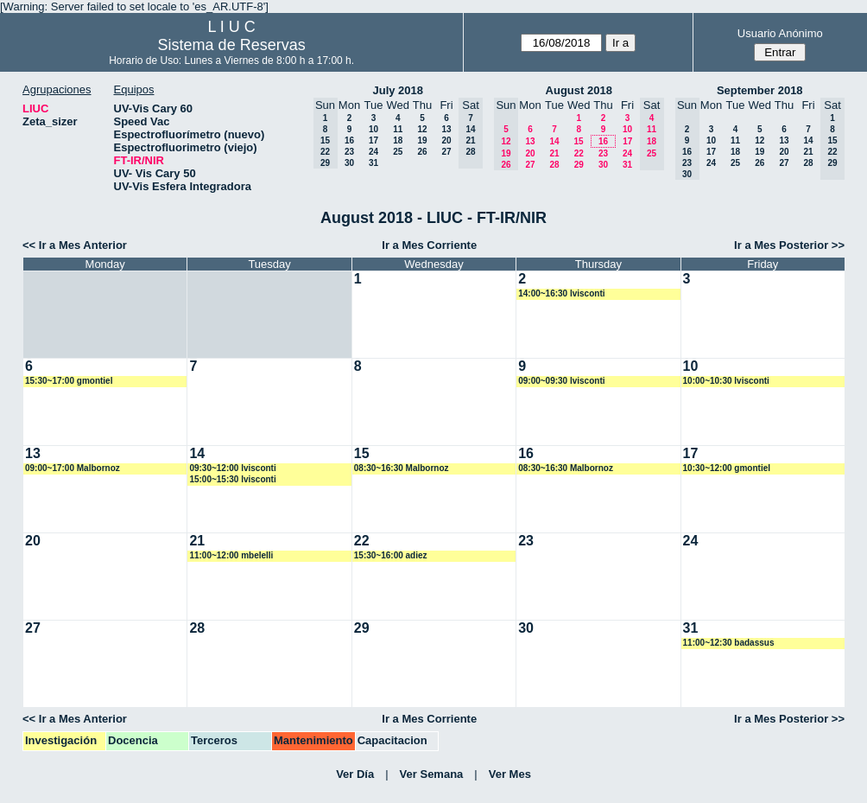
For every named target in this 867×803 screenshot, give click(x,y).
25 (397, 151)
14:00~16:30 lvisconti (561, 293)
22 (579, 153)
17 (373, 140)
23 (349, 151)
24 (373, 151)
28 (554, 164)
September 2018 (760, 90)
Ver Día (355, 774)
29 (579, 164)
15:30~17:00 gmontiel (68, 381)
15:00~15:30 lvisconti (232, 479)
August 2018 (579, 90)
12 (422, 129)
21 (554, 153)
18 (397, 140)
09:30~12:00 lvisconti (232, 468)
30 (349, 163)
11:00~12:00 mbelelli (231, 555)
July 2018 (397, 90)
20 (446, 140)
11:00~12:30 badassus (729, 642)
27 (446, 151)
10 (373, 129)
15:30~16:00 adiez (390, 555)
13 (446, 129)
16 (349, 140)
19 (422, 140)
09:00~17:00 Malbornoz (72, 468)
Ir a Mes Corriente (429, 245)
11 (397, 129)
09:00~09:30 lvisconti (561, 381)
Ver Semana (432, 774)
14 (554, 141)
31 (373, 163)
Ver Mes (510, 774)
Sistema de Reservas (232, 45)
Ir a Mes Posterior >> (789, 245)
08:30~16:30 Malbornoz (401, 468)
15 (578, 141)
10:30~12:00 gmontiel (726, 468)
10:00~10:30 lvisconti (726, 381)
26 (422, 151)
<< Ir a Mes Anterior (74, 245)
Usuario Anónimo (780, 33)
